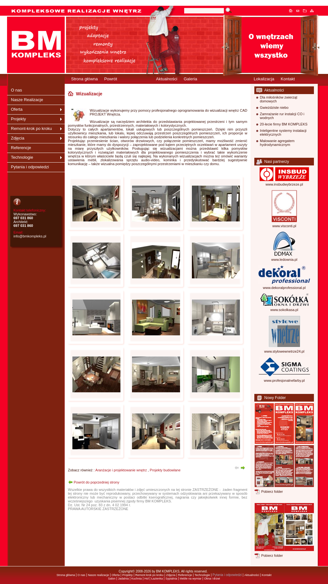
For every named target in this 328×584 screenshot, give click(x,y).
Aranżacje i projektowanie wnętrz (121, 470)
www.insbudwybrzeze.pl (284, 184)
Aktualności (166, 78)
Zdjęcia (17, 138)
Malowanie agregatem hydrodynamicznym (277, 143)
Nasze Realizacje (27, 99)
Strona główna (292, 10)
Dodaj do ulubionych (306, 10)
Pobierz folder (272, 491)
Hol (147, 578)
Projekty (18, 118)
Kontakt (299, 10)
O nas (16, 90)
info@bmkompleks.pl (29, 236)
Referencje (21, 147)
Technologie (22, 157)
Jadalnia (123, 578)
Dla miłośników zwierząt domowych (278, 99)
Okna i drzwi (212, 578)
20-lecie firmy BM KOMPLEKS (284, 124)
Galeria (190, 78)
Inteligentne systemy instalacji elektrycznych (283, 132)
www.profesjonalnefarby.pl (284, 380)
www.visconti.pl (284, 226)
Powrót (110, 78)
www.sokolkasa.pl (284, 310)
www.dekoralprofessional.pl (284, 288)
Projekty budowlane (165, 470)
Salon (111, 578)
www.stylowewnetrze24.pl (284, 351)
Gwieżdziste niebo (274, 107)
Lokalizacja (264, 78)
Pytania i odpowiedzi (30, 166)
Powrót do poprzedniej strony (96, 482)
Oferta (16, 109)
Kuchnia (136, 578)
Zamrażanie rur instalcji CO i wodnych (282, 116)
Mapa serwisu (313, 10)
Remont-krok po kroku (31, 128)
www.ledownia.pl (284, 259)
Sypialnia (171, 578)
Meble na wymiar (190, 578)
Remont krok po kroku (149, 575)
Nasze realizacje (98, 575)
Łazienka (157, 578)
